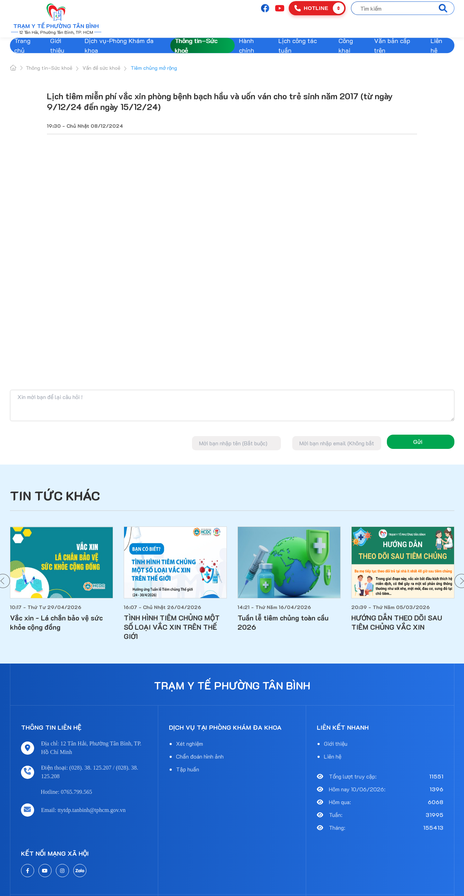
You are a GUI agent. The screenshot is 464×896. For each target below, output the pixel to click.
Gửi (417, 441)
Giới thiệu (57, 45)
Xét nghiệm (189, 743)
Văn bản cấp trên (392, 45)
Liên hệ (436, 45)
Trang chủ (22, 45)
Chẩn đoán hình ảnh (200, 756)
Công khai (345, 45)
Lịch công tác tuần (297, 45)
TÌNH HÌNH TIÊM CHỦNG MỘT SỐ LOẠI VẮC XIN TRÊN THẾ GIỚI (172, 627)
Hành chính (246, 45)
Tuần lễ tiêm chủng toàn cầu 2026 (283, 622)
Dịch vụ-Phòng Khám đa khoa (119, 45)
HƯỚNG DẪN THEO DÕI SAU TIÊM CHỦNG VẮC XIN (396, 622)
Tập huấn (187, 769)
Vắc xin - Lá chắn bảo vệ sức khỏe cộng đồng (56, 622)
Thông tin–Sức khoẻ (196, 45)
